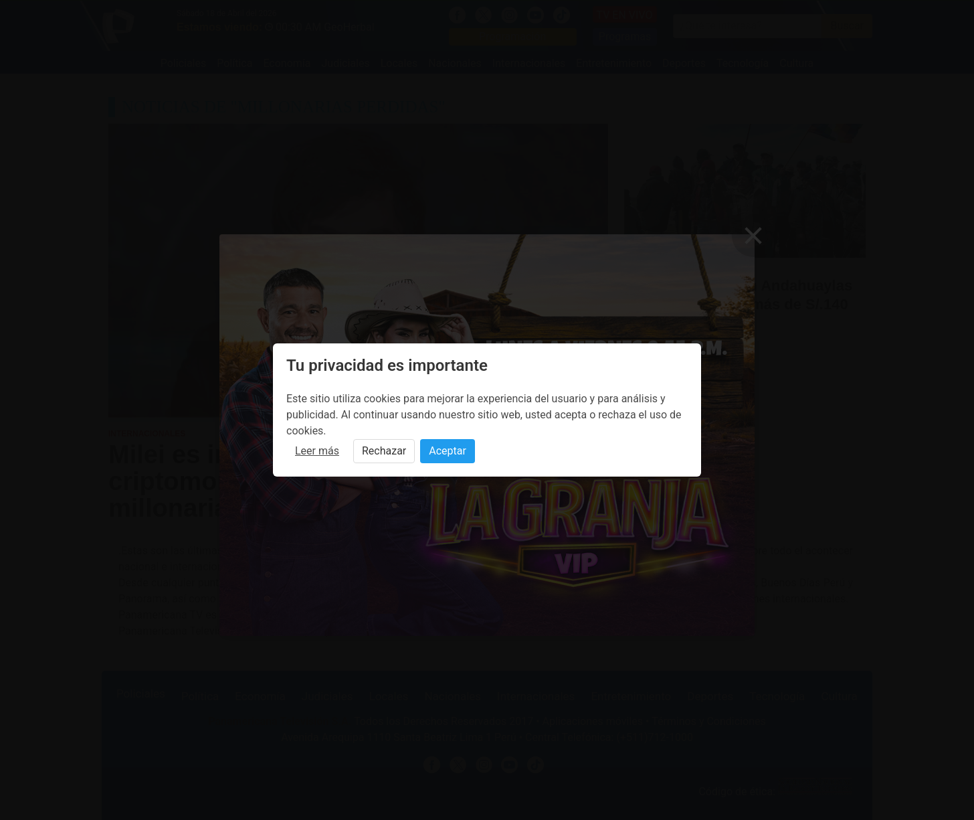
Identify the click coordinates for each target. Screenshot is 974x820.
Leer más (317, 450)
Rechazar (384, 450)
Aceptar (447, 450)
